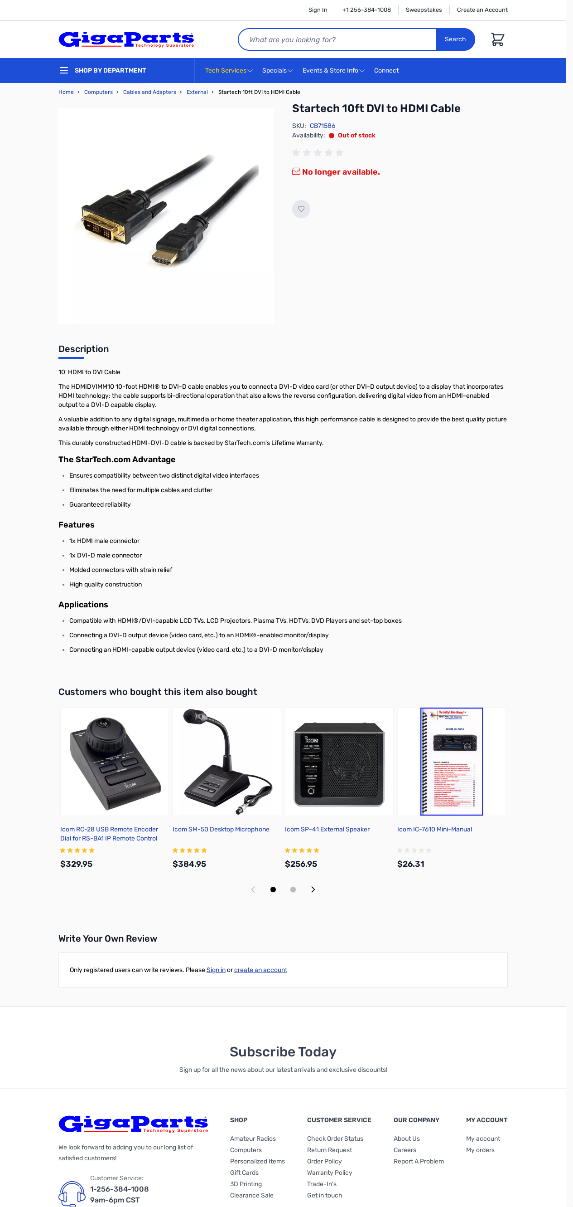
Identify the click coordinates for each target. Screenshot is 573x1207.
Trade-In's (322, 1184)
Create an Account (482, 9)
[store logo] (126, 39)
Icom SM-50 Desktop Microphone (221, 829)
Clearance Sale (252, 1195)
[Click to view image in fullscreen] (166, 216)
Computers (98, 92)
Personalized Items (257, 1161)
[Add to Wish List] (301, 209)
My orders (480, 1150)
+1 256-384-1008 (366, 9)
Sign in (216, 970)
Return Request (329, 1150)
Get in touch (324, 1195)
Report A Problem (419, 1161)
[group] (319, 152)
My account (483, 1139)
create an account (260, 970)
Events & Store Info (330, 70)
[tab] (83, 351)
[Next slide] (313, 889)
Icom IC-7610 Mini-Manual (434, 829)
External (197, 92)
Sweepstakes (424, 9)
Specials (274, 70)
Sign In (317, 9)
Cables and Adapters (149, 92)
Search (455, 39)
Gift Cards (244, 1173)
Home (66, 92)
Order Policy (324, 1161)
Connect (387, 71)
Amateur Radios (253, 1139)
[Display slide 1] (273, 889)
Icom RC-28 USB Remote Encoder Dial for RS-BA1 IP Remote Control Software (109, 838)
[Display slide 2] (293, 889)
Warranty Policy (329, 1173)
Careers (405, 1150)
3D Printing (246, 1184)
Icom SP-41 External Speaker (327, 829)
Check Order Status (335, 1139)
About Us (407, 1139)
